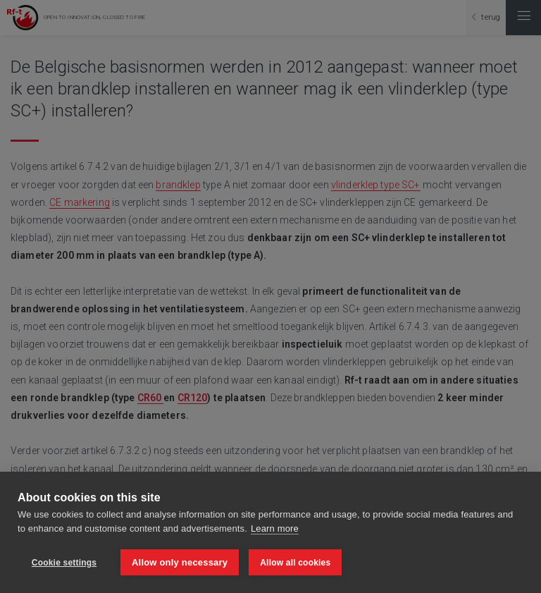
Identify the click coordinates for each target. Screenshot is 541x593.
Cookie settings (64, 563)
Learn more (275, 528)
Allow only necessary (180, 562)
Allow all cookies (295, 563)
